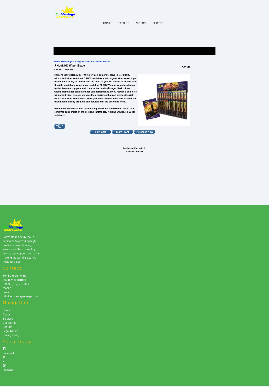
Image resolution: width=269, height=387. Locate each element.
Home (107, 23)
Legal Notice (10, 331)
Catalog (123, 23)
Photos (158, 23)
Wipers (106, 61)
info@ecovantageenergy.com (20, 296)
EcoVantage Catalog (71, 61)
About (6, 314)
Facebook (9, 353)
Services (8, 318)
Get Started (9, 322)
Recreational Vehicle (92, 61)
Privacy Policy (11, 335)
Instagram (9, 369)
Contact (7, 327)
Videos (141, 23)
